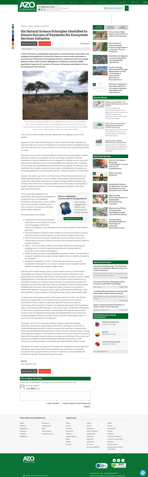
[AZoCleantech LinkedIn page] (39, 10)
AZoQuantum (46, 426)
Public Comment (53, 403)
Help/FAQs (90, 442)
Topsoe (99, 276)
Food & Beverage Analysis (111, 330)
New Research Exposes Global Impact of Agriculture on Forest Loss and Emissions (117, 46)
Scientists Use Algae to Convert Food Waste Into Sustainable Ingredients (118, 56)
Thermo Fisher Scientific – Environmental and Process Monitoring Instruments (109, 264)
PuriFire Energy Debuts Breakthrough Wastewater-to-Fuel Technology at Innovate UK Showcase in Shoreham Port (118, 70)
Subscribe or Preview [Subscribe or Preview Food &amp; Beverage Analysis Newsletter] (109, 332)
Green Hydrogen (92, 431)
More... (125, 2)
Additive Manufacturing (110, 310)
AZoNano (23, 426)
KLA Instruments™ (103, 298)
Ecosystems (45, 26)
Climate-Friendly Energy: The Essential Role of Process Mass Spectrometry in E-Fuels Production (110, 258)
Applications (91, 434)
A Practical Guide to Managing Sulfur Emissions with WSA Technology (107, 272)
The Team (90, 444)
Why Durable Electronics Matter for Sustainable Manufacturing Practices (118, 190)
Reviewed (85, 44)
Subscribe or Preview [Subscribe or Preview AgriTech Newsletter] (109, 322)
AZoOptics (23, 431)
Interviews (90, 428)
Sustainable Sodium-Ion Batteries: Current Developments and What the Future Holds (118, 179)
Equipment (70, 431)
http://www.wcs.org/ (28, 364)
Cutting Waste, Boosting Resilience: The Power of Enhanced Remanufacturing (118, 213)
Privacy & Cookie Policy (115, 439)
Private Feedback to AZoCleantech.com (77, 403)
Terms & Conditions (114, 436)
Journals (69, 444)
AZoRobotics (24, 428)
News (31, 26)
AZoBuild (23, 434)
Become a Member (93, 447)
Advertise (110, 434)
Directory (69, 428)
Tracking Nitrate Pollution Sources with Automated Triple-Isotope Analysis (108, 281)
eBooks (68, 442)
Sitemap (110, 442)
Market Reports (71, 436)
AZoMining (23, 436)
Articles (68, 426)
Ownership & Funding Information (115, 448)
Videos (89, 423)
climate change (27, 165)
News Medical (46, 431)
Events (89, 426)
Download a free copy (73, 219)
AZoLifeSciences (47, 434)
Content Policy (112, 444)
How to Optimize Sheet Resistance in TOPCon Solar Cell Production (107, 294)
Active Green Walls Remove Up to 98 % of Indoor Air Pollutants (117, 34)
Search (109, 426)
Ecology (36, 26)
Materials (90, 439)
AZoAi (44, 428)
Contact (110, 431)
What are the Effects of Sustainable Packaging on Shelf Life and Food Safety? (118, 202)
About (109, 423)
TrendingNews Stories (98, 27)
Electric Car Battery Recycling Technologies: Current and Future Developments (118, 157)
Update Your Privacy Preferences (35, 474)
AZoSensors (46, 423)
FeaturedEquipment (110, 27)
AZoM (22, 423)
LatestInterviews (122, 27)
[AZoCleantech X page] (123, 460)
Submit (87, 406)
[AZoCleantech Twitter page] (45, 10)
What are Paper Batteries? (115, 166)
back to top (120, 455)
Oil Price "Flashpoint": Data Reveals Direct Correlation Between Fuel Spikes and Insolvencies (117, 83)
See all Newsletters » (101, 339)
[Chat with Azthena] (143, 473)
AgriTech (105, 320)
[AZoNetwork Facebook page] (42, 10)
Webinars (69, 434)
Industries (90, 436)
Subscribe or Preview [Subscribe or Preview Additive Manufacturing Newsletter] (109, 312)
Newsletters (111, 428)
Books (68, 439)
